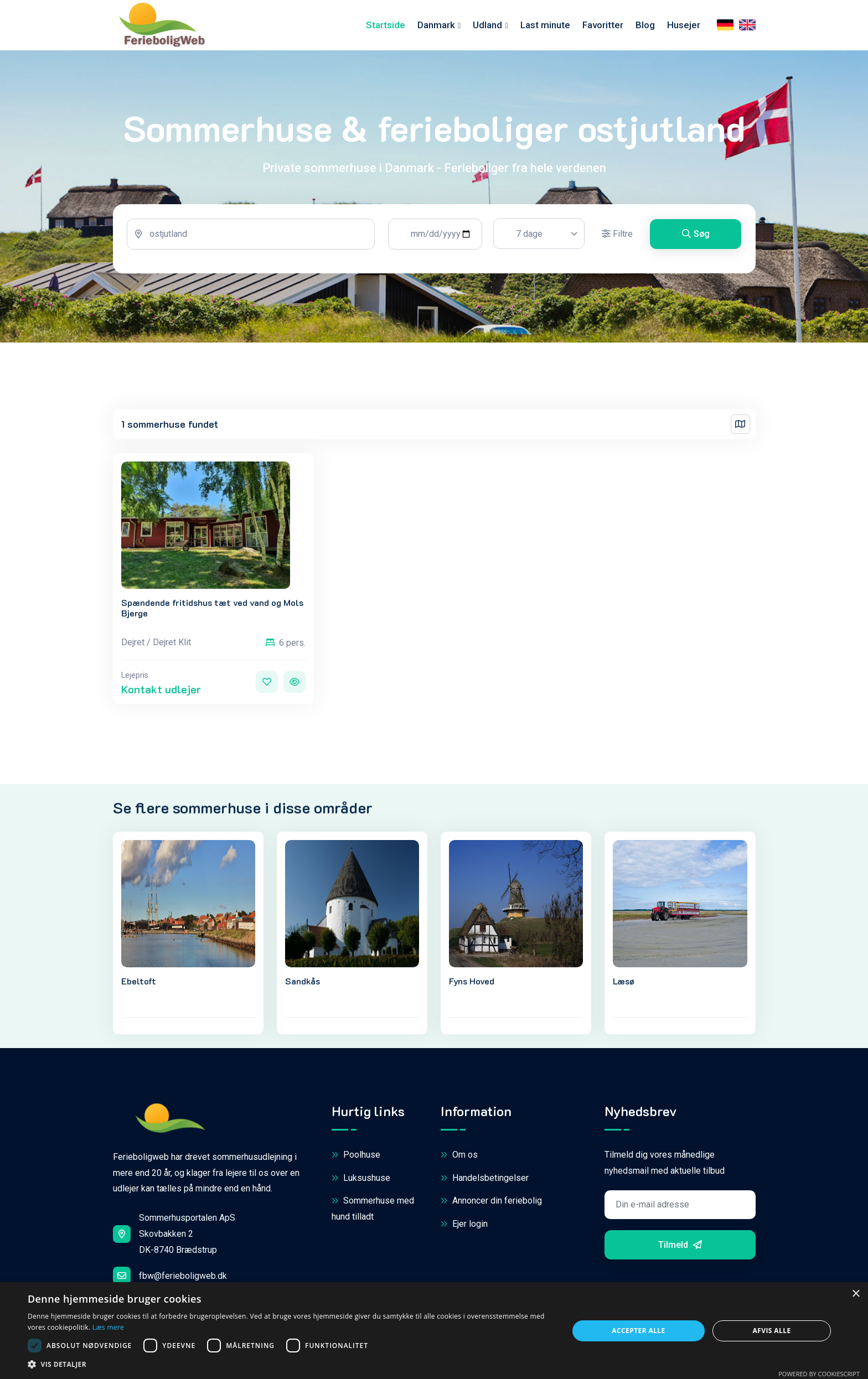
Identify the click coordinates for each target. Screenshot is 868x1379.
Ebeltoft (138, 983)
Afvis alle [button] (772, 1330)
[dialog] (434, 1330)
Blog (645, 26)
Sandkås (302, 983)
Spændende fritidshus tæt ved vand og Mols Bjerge (212, 609)
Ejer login (464, 1226)
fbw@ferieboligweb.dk (170, 1277)
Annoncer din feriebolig (491, 1203)
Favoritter (602, 26)
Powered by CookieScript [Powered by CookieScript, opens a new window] (819, 1374)
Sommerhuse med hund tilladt (373, 1210)
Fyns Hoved (471, 983)
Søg (696, 237)
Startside (385, 26)
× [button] (855, 1294)
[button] (290, 1365)
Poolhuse (356, 1157)
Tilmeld (680, 1246)
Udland (487, 26)
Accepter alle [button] (638, 1330)
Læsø (623, 983)
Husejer (683, 26)
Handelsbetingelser (485, 1180)
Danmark (436, 26)
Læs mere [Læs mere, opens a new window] (108, 1327)
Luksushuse (361, 1180)
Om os (459, 1157)
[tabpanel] (434, 242)
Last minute (545, 26)
